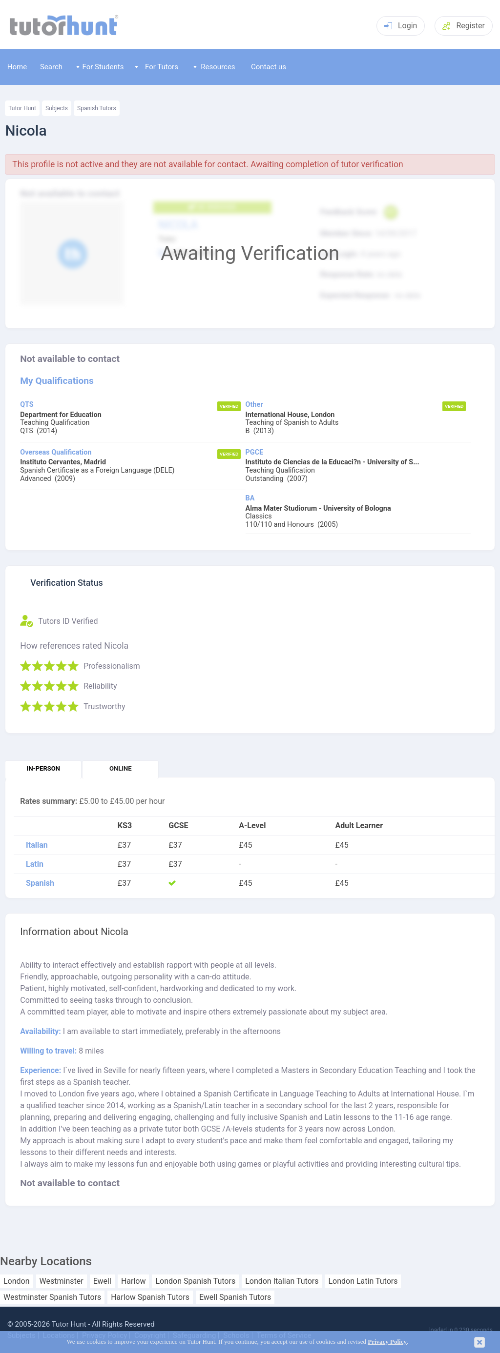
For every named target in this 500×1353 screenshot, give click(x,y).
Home (17, 66)
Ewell (102, 1281)
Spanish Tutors (96, 108)
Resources (214, 66)
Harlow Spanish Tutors (150, 1297)
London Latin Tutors (362, 1281)
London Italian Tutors (281, 1281)
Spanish (40, 883)
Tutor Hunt (22, 108)
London (16, 1281)
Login (400, 25)
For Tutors (156, 66)
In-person (43, 768)
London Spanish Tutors (195, 1281)
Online (120, 768)
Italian (37, 845)
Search (51, 66)
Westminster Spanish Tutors (52, 1297)
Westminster (61, 1281)
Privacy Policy (387, 1341)
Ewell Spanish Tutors (235, 1297)
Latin (34, 864)
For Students (100, 66)
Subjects (56, 108)
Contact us (268, 66)
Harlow (133, 1281)
